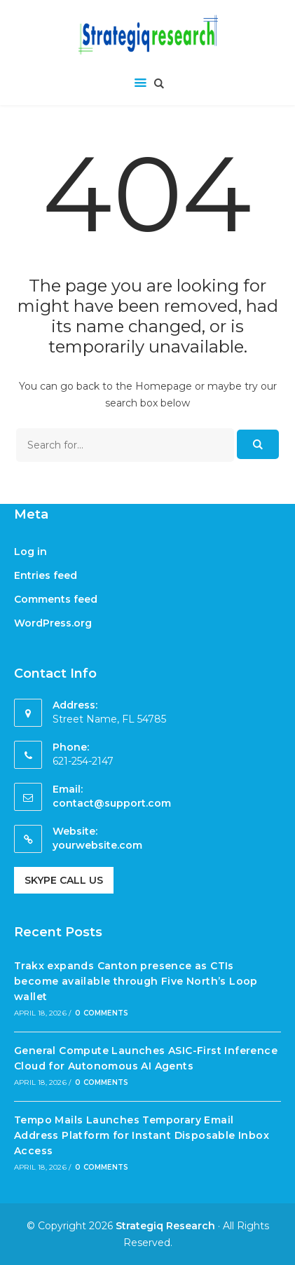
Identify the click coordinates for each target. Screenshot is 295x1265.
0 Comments (101, 1013)
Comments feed (55, 599)
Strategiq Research (165, 1225)
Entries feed (45, 575)
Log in (30, 551)
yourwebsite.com (97, 845)
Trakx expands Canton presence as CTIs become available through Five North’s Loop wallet (136, 981)
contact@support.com (112, 803)
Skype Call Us (64, 880)
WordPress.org (53, 623)
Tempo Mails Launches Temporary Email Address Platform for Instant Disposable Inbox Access (141, 1136)
